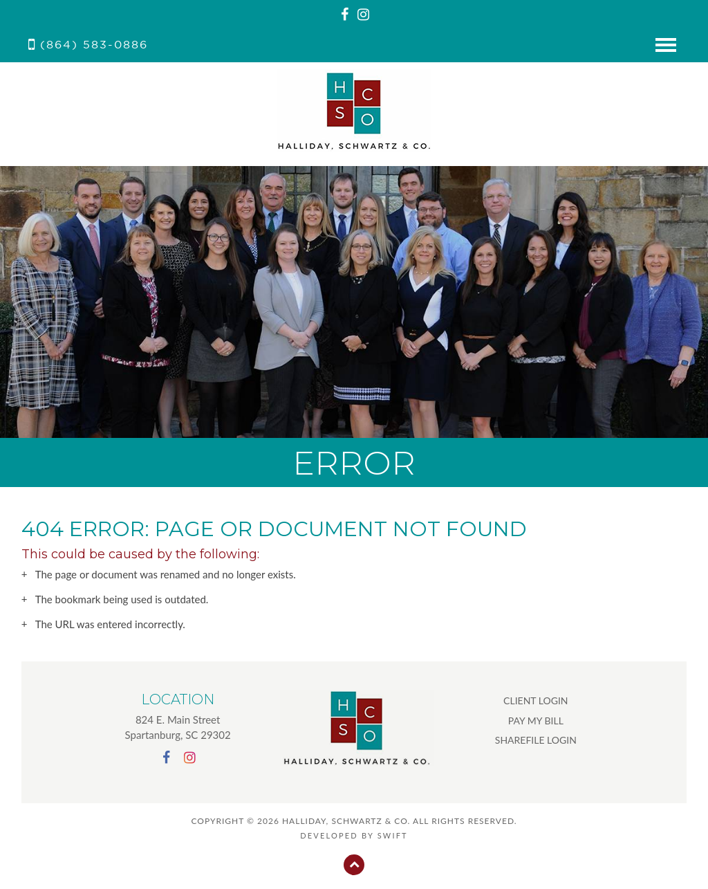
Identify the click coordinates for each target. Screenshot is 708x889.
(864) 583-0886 (88, 44)
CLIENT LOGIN (535, 700)
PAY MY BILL (535, 720)
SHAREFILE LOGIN (536, 740)
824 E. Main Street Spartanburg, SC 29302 (178, 727)
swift (393, 835)
